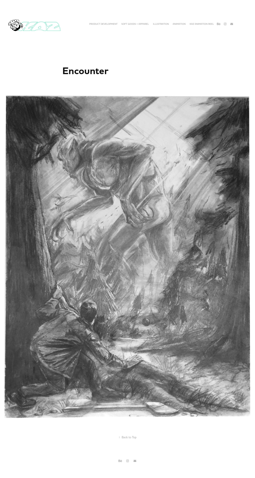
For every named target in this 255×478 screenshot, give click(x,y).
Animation (179, 23)
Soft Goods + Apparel (135, 23)
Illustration (161, 23)
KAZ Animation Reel (202, 23)
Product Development (103, 23)
